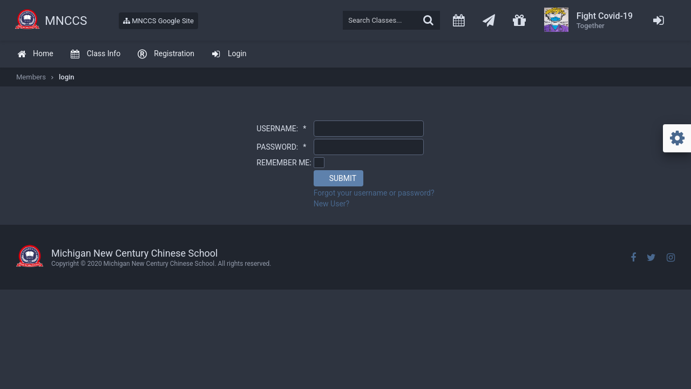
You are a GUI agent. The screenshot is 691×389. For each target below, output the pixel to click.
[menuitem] (35, 54)
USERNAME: (281, 128)
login (66, 77)
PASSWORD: (281, 147)
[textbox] (391, 20)
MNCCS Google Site (158, 21)
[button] (338, 178)
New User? (332, 203)
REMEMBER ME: (283, 162)
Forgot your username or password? (374, 193)
